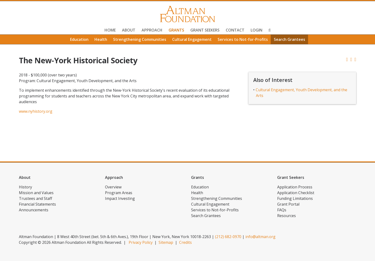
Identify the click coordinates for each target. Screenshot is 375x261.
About (128, 30)
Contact (235, 30)
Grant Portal (288, 204)
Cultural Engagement (192, 39)
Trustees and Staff (35, 198)
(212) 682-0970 (228, 236)
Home (110, 30)
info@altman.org (260, 236)
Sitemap (166, 242)
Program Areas (118, 192)
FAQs (281, 210)
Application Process (294, 187)
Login (256, 30)
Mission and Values (36, 192)
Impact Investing (120, 198)
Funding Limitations (295, 198)
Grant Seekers (205, 30)
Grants (176, 30)
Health (100, 39)
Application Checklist (295, 192)
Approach (152, 30)
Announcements (33, 210)
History (25, 187)
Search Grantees (289, 39)
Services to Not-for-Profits (243, 39)
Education (79, 39)
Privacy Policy (141, 242)
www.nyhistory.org (35, 111)
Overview (113, 187)
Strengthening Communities (139, 39)
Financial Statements (37, 204)
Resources (286, 215)
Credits (185, 242)
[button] (355, 59)
